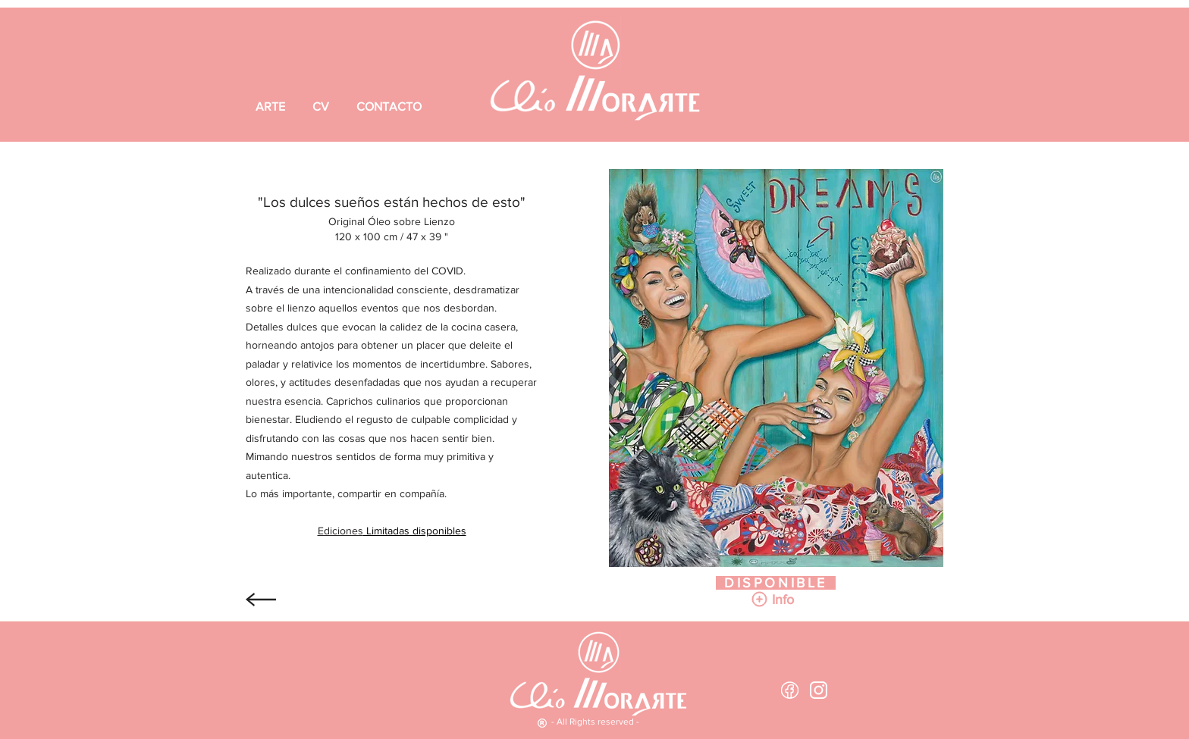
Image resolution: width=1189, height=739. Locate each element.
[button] (782, 599)
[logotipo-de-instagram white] (818, 690)
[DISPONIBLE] (776, 583)
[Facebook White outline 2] (789, 690)
